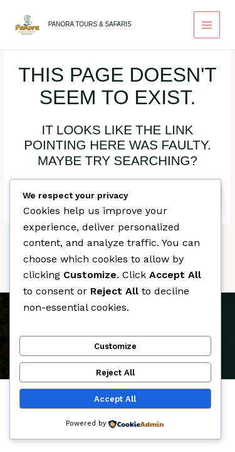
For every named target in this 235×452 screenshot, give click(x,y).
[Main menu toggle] (207, 24)
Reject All (115, 372)
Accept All (115, 399)
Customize (115, 346)
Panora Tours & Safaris (90, 24)
